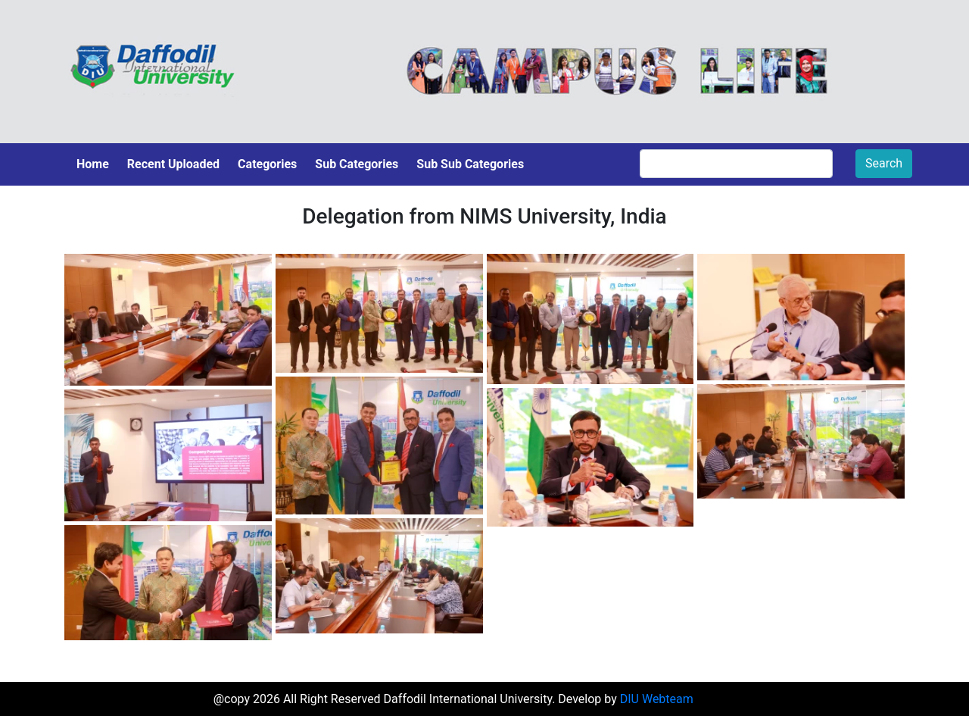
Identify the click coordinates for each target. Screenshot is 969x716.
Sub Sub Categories (470, 164)
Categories (267, 164)
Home (92, 164)
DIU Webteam (656, 699)
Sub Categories (356, 164)
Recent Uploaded (173, 164)
